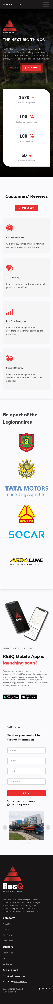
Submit (26, 793)
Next (48, 827)
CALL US (23, 801)
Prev (5, 827)
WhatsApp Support (21, 804)
